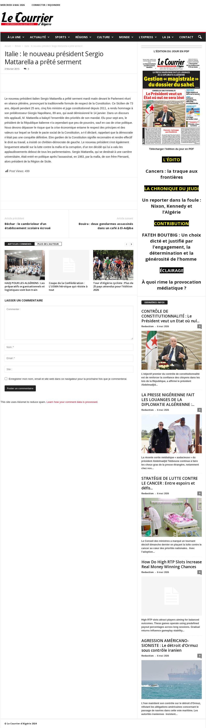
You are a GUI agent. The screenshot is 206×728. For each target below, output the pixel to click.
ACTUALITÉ (39, 37)
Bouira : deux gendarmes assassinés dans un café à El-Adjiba (106, 226)
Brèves (18, 46)
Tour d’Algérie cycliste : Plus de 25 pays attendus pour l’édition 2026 (113, 286)
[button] (199, 37)
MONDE (126, 37)
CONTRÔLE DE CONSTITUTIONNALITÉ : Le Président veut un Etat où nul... (170, 316)
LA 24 (168, 37)
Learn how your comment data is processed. (72, 401)
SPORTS (62, 37)
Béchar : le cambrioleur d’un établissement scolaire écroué (27, 226)
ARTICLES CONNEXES (19, 243)
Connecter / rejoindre (46, 4)
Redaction (147, 326)
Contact (186, 37)
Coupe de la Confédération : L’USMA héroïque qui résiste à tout (68, 286)
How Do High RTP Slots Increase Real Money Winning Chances (171, 564)
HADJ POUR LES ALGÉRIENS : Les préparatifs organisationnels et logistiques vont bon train (25, 286)
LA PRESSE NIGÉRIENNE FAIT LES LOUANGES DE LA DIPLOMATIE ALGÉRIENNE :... (168, 399)
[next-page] (131, 244)
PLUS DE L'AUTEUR (48, 243)
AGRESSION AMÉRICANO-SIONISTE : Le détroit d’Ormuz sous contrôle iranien (169, 645)
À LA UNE (16, 37)
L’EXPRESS (148, 37)
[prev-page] (127, 244)
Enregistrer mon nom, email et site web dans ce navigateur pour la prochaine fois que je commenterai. (68, 378)
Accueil (8, 46)
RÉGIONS (83, 37)
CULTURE (105, 37)
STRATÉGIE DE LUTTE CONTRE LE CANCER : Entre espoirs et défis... (169, 483)
